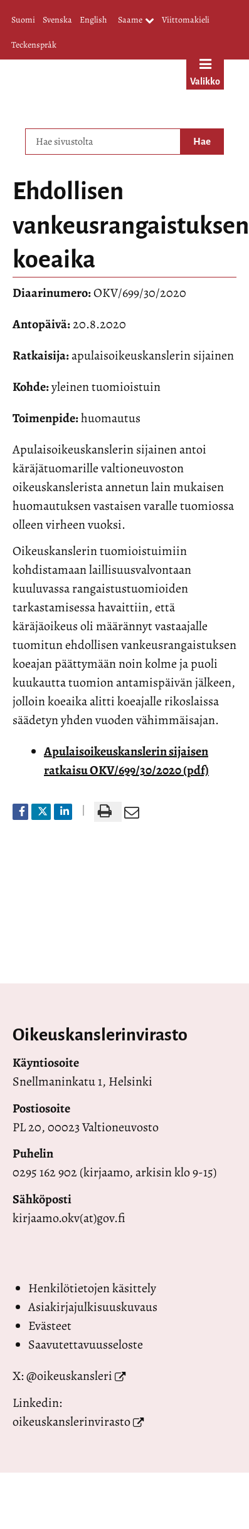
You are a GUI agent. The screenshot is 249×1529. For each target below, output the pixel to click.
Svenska (57, 20)
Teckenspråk (33, 45)
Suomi (23, 20)
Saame (136, 21)
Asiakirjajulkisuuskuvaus (92, 1306)
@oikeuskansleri (69, 1375)
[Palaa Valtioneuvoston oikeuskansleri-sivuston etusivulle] (94, 91)
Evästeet (50, 1325)
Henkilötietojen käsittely (92, 1288)
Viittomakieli (185, 20)
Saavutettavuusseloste (85, 1344)
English (93, 20)
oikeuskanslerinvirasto (71, 1421)
